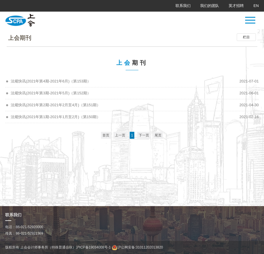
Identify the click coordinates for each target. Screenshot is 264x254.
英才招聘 (236, 5)
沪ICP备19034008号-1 (93, 247)
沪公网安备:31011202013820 (137, 247)
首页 (105, 135)
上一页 (120, 135)
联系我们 (183, 5)
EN (256, 5)
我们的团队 (209, 5)
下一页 (144, 135)
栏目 (246, 37)
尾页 (158, 135)
